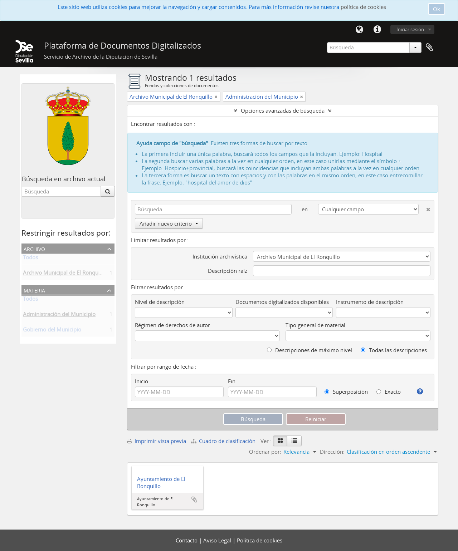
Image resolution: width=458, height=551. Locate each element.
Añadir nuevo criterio (169, 223)
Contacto (187, 540)
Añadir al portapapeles (194, 499)
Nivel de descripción (160, 301)
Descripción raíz (227, 270)
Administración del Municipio (59, 315)
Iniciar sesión (410, 29)
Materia (34, 290)
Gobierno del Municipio (52, 330)
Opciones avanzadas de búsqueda (283, 110)
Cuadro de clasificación (224, 440)
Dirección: (332, 451)
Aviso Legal (218, 540)
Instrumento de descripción (370, 301)
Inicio (141, 381)
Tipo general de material (315, 325)
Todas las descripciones (394, 350)
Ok (436, 9)
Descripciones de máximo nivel (309, 350)
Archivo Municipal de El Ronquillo (64, 273)
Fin (231, 381)
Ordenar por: (265, 451)
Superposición (346, 391)
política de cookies (363, 6)
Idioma (359, 30)
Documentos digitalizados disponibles (282, 301)
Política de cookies (259, 540)
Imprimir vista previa (156, 440)
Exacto (388, 391)
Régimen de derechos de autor (172, 325)
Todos (30, 258)
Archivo (34, 248)
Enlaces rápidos (377, 30)
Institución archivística (220, 256)
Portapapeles (429, 47)
